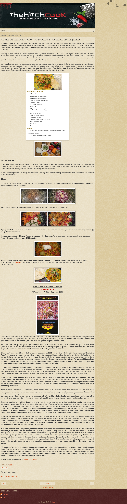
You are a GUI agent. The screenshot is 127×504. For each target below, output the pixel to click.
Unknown (5, 494)
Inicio (47, 483)
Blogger (54, 502)
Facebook (27, 459)
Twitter (34, 459)
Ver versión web (48, 487)
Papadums (18, 262)
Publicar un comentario (9, 476)
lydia (3, 497)
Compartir (4, 468)
